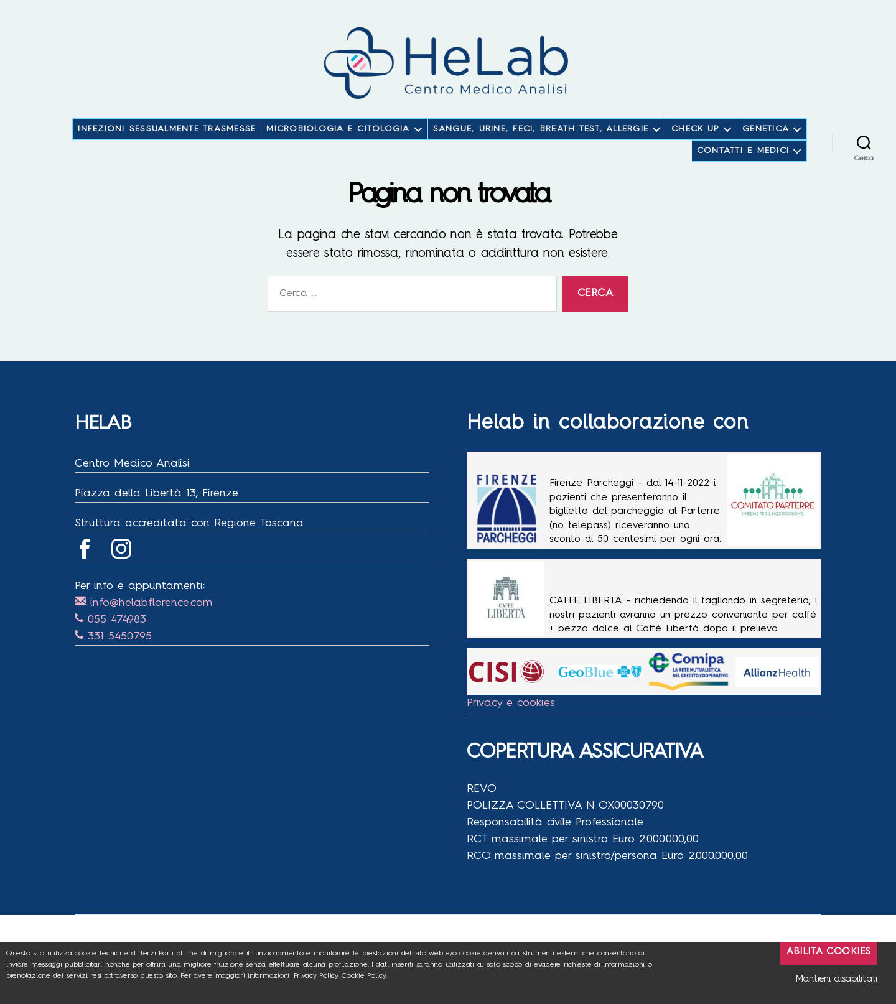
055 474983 (110, 638)
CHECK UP (695, 147)
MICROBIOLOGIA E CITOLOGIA (337, 147)
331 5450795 (113, 655)
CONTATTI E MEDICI (743, 169)
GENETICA (765, 147)
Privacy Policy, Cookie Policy (340, 976)
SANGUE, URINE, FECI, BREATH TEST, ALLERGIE (541, 147)
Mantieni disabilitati (836, 979)
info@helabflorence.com (144, 621)
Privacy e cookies (511, 721)
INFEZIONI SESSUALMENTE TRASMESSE (167, 147)
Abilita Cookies (829, 952)
